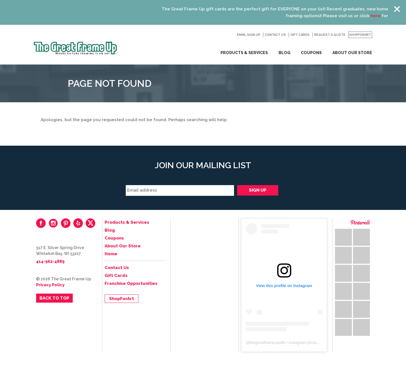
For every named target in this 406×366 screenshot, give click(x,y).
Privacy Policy (50, 285)
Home (111, 253)
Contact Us (275, 35)
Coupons (311, 52)
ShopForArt (360, 35)
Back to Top (54, 298)
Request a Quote (329, 35)
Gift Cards (300, 35)
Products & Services (244, 52)
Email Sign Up (248, 35)
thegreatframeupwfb (267, 342)
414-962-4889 (50, 261)
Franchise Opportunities (131, 283)
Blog (284, 52)
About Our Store (352, 52)
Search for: (229, 35)
